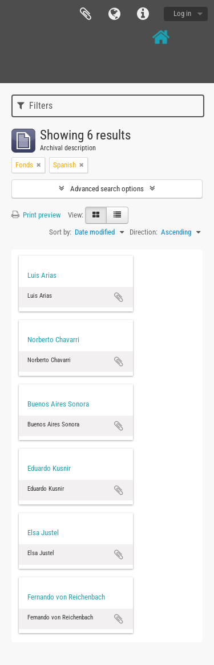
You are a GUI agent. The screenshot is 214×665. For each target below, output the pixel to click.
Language (114, 14)
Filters (35, 105)
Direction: (144, 232)
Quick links (142, 14)
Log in (182, 13)
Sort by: (60, 232)
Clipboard (85, 14)
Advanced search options (107, 188)
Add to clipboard (118, 297)
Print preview (35, 215)
